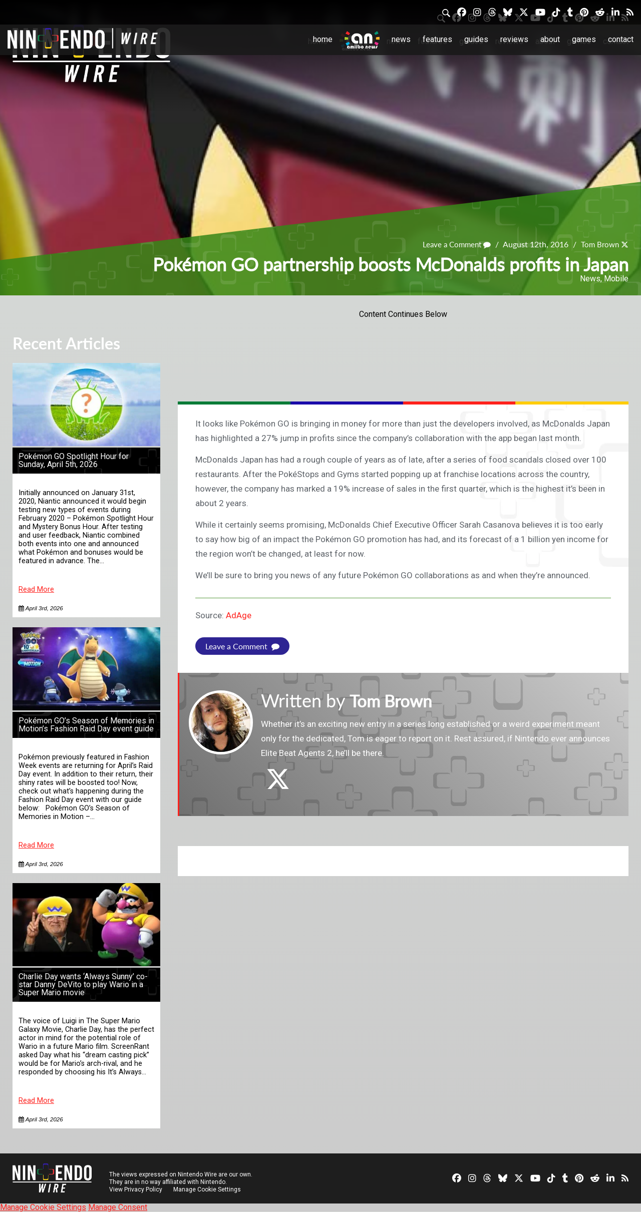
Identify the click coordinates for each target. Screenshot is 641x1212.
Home (323, 39)
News (401, 39)
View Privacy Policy (135, 1189)
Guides (476, 39)
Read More (36, 589)
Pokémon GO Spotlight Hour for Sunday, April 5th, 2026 (74, 460)
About (550, 39)
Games (584, 39)
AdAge (238, 615)
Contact (620, 39)
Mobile (616, 278)
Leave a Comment (452, 244)
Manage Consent (117, 1207)
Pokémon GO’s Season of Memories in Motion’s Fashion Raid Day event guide (86, 724)
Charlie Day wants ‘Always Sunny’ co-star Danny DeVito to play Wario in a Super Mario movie (83, 984)
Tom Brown (598, 244)
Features (437, 39)
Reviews (514, 39)
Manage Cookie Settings (207, 1189)
